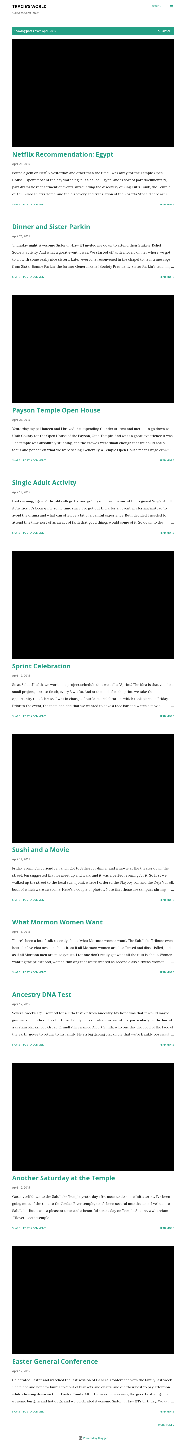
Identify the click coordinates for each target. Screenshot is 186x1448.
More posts (166, 1424)
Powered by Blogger (93, 1438)
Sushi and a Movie (40, 849)
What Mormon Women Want (57, 922)
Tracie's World (29, 6)
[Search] (156, 6)
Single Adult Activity (44, 482)
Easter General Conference (55, 1361)
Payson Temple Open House (56, 410)
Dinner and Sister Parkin (51, 226)
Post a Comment (34, 204)
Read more (167, 204)
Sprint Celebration (41, 666)
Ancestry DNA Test (41, 994)
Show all (165, 31)
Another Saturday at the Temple (63, 1178)
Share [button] (16, 204)
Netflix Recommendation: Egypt (62, 154)
